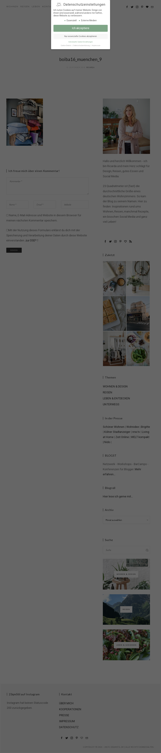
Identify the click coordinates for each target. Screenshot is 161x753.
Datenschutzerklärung (81, 45)
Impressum (96, 45)
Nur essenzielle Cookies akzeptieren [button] (80, 35)
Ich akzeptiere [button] (80, 27)
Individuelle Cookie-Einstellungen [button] (80, 41)
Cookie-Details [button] (66, 45)
